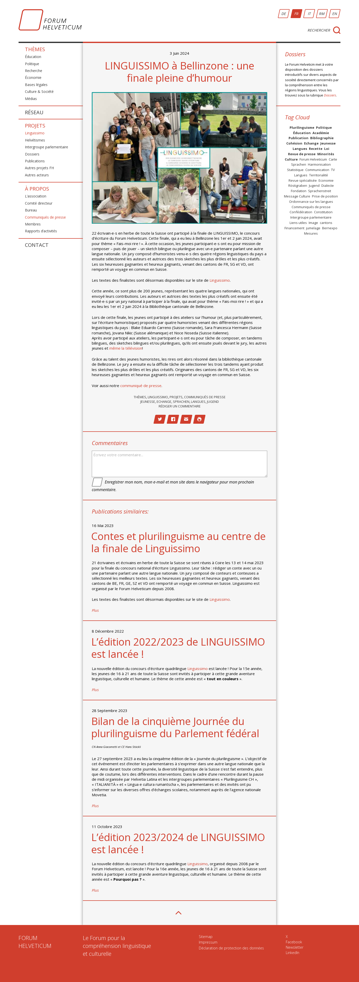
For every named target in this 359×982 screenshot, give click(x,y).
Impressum (208, 942)
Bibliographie (322, 138)
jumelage (313, 228)
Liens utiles (298, 222)
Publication (298, 138)
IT (309, 13)
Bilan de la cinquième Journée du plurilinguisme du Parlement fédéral (175, 727)
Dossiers (32, 154)
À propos (37, 188)
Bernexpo (329, 228)
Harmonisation (319, 164)
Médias (31, 98)
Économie (33, 77)
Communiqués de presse (45, 217)
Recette (315, 148)
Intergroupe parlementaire (46, 147)
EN (334, 13)
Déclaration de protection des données (231, 948)
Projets (35, 125)
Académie (320, 133)
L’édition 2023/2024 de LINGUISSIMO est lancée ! (178, 843)
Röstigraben (297, 185)
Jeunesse (147, 401)
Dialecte (327, 185)
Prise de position (325, 196)
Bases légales (36, 84)
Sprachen (181, 401)
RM (322, 13)
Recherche (33, 70)
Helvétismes (35, 140)
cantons (326, 222)
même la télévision (125, 348)
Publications (35, 161)
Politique (32, 63)
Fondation (298, 191)
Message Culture (297, 196)
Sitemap (206, 936)
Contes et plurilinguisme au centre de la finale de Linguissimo (178, 542)
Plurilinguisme (302, 127)
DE (283, 13)
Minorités (325, 154)
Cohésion (294, 143)
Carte (333, 159)
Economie (326, 180)
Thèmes (35, 50)
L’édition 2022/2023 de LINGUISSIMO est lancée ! (178, 648)
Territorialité (318, 175)
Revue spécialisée (303, 180)
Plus (95, 610)
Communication (317, 169)
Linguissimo (34, 133)
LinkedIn (292, 952)
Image (313, 222)
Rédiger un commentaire (180, 406)
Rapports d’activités (41, 231)
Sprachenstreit (319, 191)
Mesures (311, 233)
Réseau (34, 112)
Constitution (323, 212)
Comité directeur (38, 203)
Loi (326, 148)
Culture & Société (39, 91)
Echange (164, 401)
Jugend (213, 401)
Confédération (301, 212)
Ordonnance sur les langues (311, 201)
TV (333, 169)
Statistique (295, 169)
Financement (294, 228)
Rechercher (319, 30)
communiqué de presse (140, 385)
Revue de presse (302, 154)
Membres (33, 224)
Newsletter (294, 947)
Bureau (31, 210)
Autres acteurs (37, 175)
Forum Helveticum (313, 159)
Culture (291, 159)
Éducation (33, 56)
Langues (198, 401)
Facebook (294, 942)
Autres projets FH (39, 167)
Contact (37, 244)
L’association (35, 196)
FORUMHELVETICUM (35, 941)
